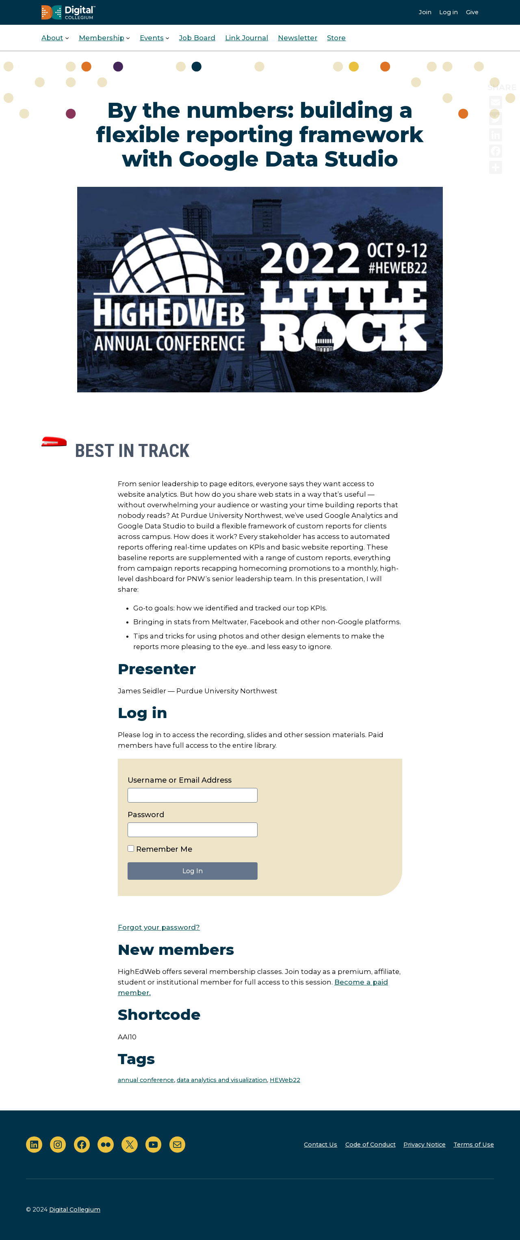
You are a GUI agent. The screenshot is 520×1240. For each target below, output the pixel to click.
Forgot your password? (159, 927)
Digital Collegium (74, 1209)
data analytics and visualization (222, 1080)
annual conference (146, 1080)
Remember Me (160, 849)
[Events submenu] (167, 38)
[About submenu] (67, 38)
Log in (448, 12)
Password (146, 814)
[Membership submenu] (128, 38)
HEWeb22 (285, 1080)
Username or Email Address (180, 780)
